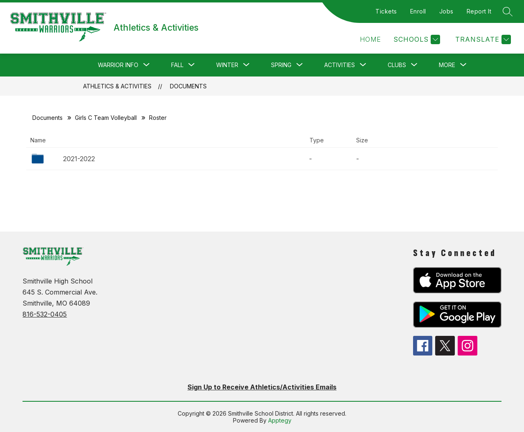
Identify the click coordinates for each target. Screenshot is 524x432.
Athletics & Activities (117, 86)
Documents (188, 86)
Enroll (418, 11)
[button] (370, 39)
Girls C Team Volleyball (106, 117)
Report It (479, 11)
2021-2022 (79, 159)
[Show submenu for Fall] (177, 65)
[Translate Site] (482, 39)
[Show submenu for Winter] (227, 65)
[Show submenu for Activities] (339, 65)
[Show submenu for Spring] (281, 65)
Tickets (386, 11)
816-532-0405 (45, 314)
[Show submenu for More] (447, 65)
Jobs (446, 11)
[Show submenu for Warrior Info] (118, 65)
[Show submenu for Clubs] (397, 65)
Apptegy (279, 420)
